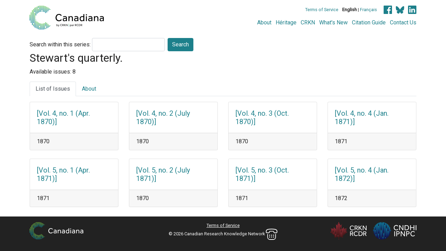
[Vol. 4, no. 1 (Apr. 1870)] (63, 117)
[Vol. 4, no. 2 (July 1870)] (163, 117)
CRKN (308, 22)
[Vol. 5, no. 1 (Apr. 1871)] (63, 174)
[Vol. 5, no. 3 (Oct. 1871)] (262, 174)
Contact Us (403, 22)
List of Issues (53, 88)
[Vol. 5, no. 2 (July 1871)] (163, 174)
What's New (333, 22)
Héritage (286, 22)
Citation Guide (369, 22)
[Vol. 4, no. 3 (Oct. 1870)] (262, 117)
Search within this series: (60, 44)
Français (368, 9)
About (264, 22)
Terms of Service (321, 9)
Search (180, 44)
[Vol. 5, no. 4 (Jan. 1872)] (362, 174)
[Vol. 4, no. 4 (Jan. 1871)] (362, 117)
